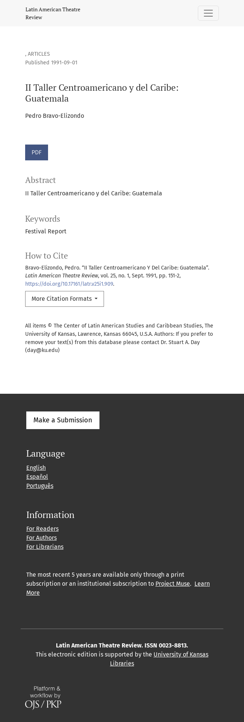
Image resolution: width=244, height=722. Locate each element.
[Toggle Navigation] (208, 13)
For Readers (42, 528)
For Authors (41, 537)
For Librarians (44, 546)
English (36, 467)
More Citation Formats (62, 298)
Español (37, 476)
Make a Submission (62, 420)
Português (39, 485)
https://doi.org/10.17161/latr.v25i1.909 (69, 284)
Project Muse (172, 583)
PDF (37, 152)
